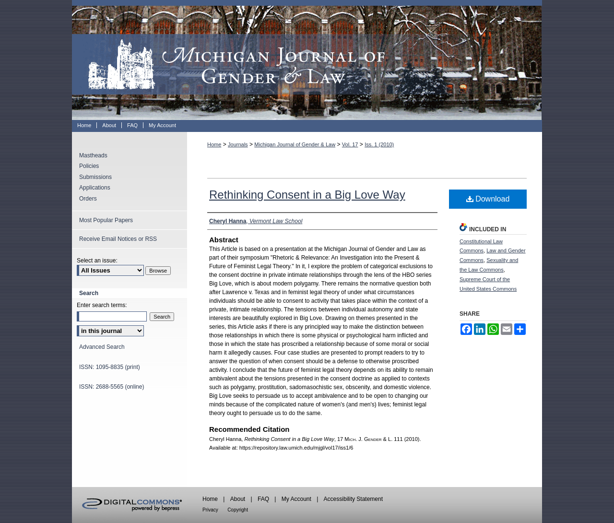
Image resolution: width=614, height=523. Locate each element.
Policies (89, 166)
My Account (296, 499)
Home (214, 144)
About (237, 499)
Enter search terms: (102, 305)
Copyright (237, 509)
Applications (94, 187)
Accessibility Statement (353, 499)
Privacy (210, 509)
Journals (238, 144)
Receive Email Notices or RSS (118, 239)
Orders (88, 198)
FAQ (263, 499)
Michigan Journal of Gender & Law (307, 60)
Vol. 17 (350, 144)
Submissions (95, 177)
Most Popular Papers (106, 220)
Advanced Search (102, 347)
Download (488, 199)
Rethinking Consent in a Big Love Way (307, 194)
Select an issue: (97, 260)
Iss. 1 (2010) (379, 144)
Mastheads (93, 155)
